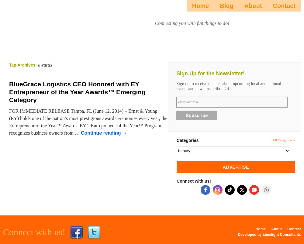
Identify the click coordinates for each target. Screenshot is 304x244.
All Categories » (283, 140)
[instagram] (218, 190)
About (253, 5)
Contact (284, 5)
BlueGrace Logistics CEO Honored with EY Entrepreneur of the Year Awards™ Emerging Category (77, 92)
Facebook (77, 232)
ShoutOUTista (37, 29)
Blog (226, 5)
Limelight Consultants (282, 234)
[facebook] (205, 190)
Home (200, 5)
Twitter (94, 232)
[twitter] (242, 190)
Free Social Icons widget (266, 190)
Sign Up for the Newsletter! (210, 73)
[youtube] (254, 190)
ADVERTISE (236, 167)
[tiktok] (230, 190)
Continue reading (104, 133)
